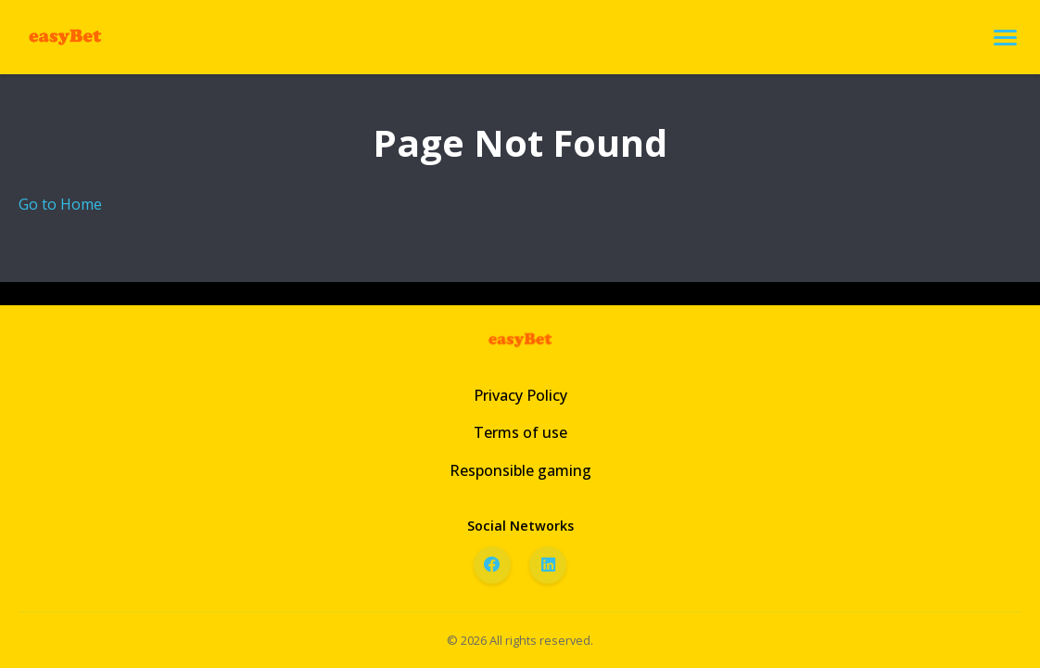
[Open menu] (1005, 37)
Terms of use (520, 432)
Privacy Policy (520, 395)
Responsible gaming (520, 470)
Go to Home (60, 204)
